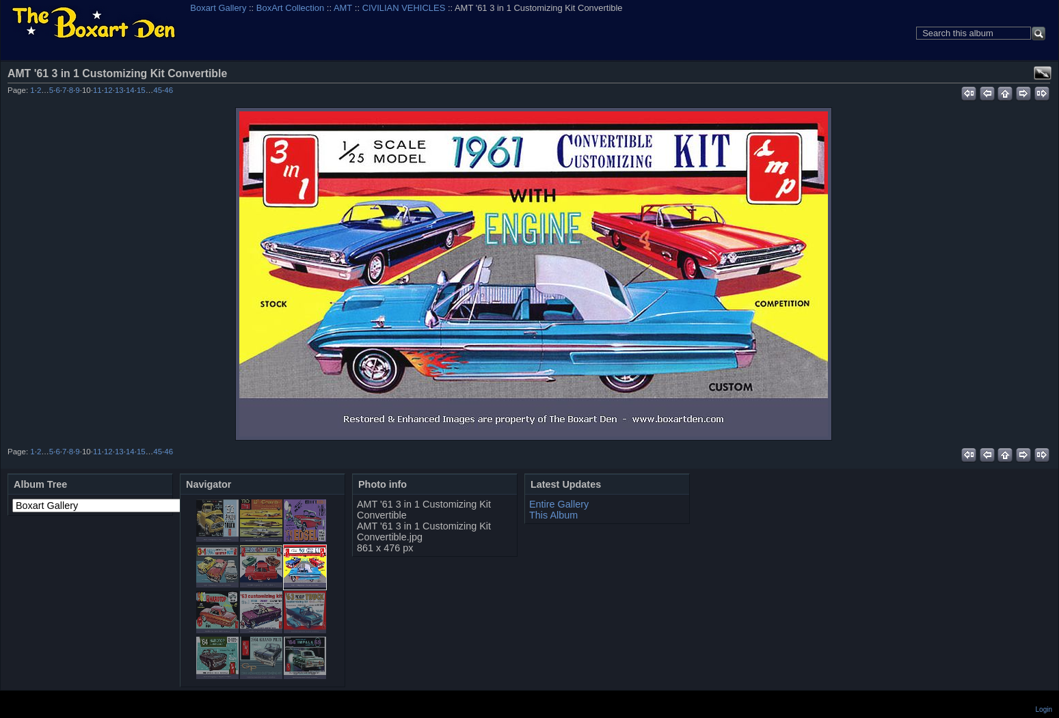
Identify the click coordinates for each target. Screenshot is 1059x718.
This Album (553, 515)
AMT (343, 8)
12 (108, 90)
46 (168, 90)
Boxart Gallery (218, 8)
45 (157, 90)
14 (130, 90)
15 (141, 90)
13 (119, 90)
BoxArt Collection (290, 8)
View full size (1042, 73)
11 (97, 90)
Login (1044, 709)
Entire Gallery (559, 504)
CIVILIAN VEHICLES (404, 8)
